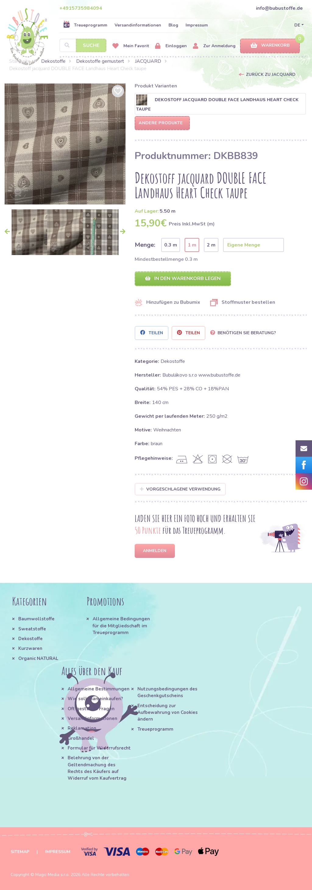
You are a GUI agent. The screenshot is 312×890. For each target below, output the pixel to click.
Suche (91, 45)
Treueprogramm (85, 25)
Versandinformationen (138, 25)
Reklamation (82, 728)
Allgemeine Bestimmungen (98, 689)
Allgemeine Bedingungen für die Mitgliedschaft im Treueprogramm (121, 626)
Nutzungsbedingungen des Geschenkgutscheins (167, 692)
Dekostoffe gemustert (100, 61)
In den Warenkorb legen (183, 278)
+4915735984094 (80, 8)
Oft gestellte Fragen (91, 709)
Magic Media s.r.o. (52, 875)
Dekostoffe (53, 61)
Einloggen (171, 46)
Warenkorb (269, 45)
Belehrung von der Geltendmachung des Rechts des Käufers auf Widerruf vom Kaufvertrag (97, 768)
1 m (192, 245)
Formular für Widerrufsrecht (99, 748)
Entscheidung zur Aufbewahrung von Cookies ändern (167, 712)
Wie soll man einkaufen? (95, 699)
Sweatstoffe (32, 629)
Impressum (197, 25)
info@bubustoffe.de (279, 8)
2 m (211, 245)
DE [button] (297, 25)
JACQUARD (148, 61)
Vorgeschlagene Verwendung (180, 489)
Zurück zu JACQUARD (271, 74)
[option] (65, 143)
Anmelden (154, 551)
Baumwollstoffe (36, 619)
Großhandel (81, 738)
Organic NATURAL (38, 658)
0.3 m (170, 245)
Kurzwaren (31, 648)
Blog (173, 25)
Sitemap (20, 852)
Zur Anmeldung (214, 46)
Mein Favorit (130, 46)
